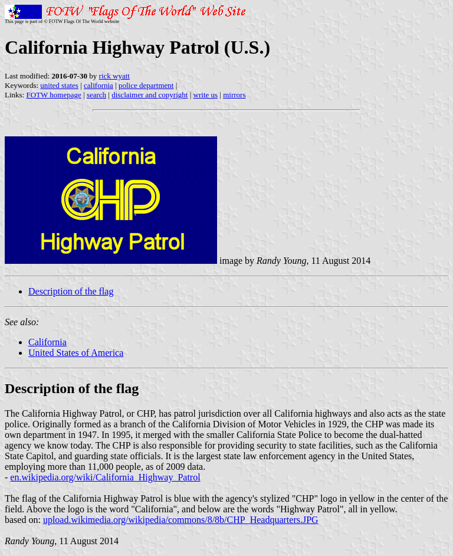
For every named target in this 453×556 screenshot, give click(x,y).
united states (59, 85)
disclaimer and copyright (149, 94)
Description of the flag (70, 291)
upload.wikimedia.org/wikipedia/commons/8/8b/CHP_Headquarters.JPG (181, 520)
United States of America (75, 353)
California (47, 342)
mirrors (234, 94)
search (96, 94)
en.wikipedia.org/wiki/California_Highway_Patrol (105, 477)
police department (146, 85)
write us (205, 94)
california (98, 85)
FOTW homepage (53, 94)
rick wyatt (114, 75)
